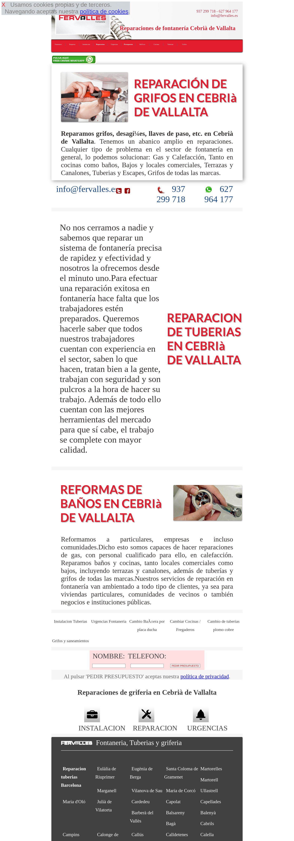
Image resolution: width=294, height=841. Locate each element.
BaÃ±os (142, 44)
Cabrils (207, 823)
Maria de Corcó (180, 790)
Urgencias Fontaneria (108, 621)
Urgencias (114, 44)
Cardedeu (141, 801)
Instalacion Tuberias (70, 621)
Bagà (171, 823)
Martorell (209, 779)
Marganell (106, 790)
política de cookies (104, 11)
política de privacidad (204, 676)
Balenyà (208, 812)
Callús (138, 834)
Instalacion (86, 44)
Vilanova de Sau (147, 790)
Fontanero (58, 44)
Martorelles (211, 768)
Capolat (173, 801)
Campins (71, 834)
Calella (207, 834)
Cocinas (156, 44)
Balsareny (175, 812)
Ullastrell (209, 790)
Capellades (210, 801)
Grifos (184, 44)
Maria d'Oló (74, 801)
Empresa (72, 44)
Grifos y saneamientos (70, 640)
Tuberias (170, 44)
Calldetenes (177, 834)
